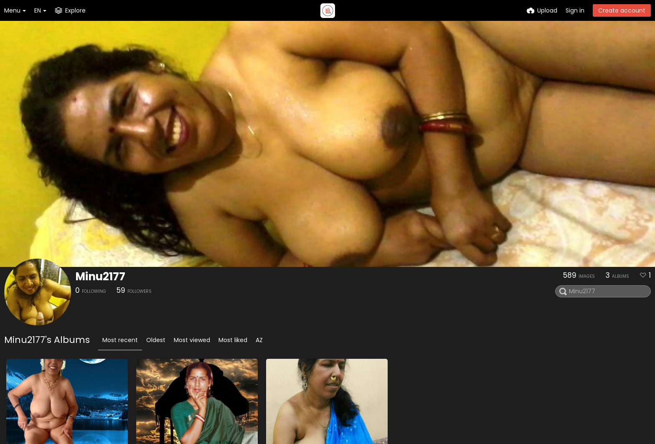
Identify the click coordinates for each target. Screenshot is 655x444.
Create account (621, 10)
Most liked (232, 340)
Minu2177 (100, 276)
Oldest (155, 340)
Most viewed (192, 340)
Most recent (120, 340)
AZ (259, 340)
